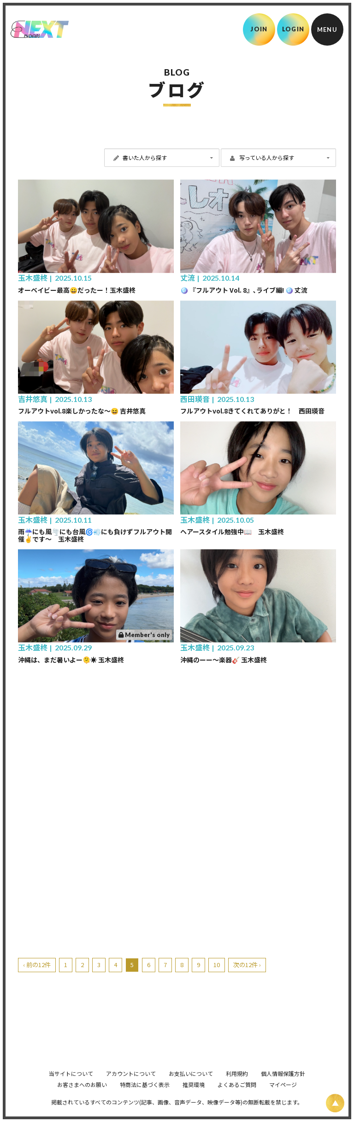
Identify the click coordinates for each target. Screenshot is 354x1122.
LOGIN (293, 29)
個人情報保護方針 (283, 1086)
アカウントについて (131, 1086)
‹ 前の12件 (37, 964)
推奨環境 (194, 1097)
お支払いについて (191, 1086)
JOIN (258, 29)
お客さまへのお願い (82, 1097)
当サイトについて (71, 1086)
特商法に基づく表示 (145, 1097)
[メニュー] (327, 29)
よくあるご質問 (237, 1097)
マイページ (283, 1097)
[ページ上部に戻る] (335, 1103)
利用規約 (237, 1086)
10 (216, 964)
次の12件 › (247, 964)
